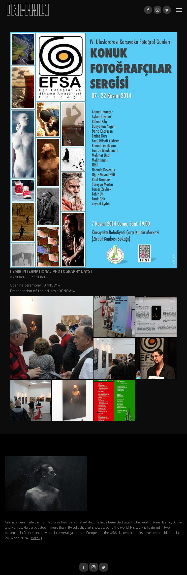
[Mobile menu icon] (179, 10)
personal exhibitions (84, 522)
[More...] (36, 537)
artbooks (136, 532)
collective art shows (87, 527)
